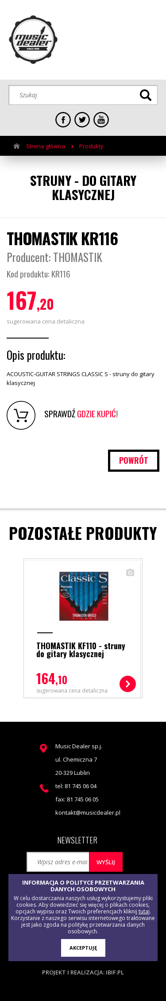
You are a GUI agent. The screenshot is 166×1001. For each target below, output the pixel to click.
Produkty (91, 146)
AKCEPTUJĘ (83, 947)
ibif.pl (115, 972)
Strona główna (45, 146)
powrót (133, 460)
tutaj (144, 911)
